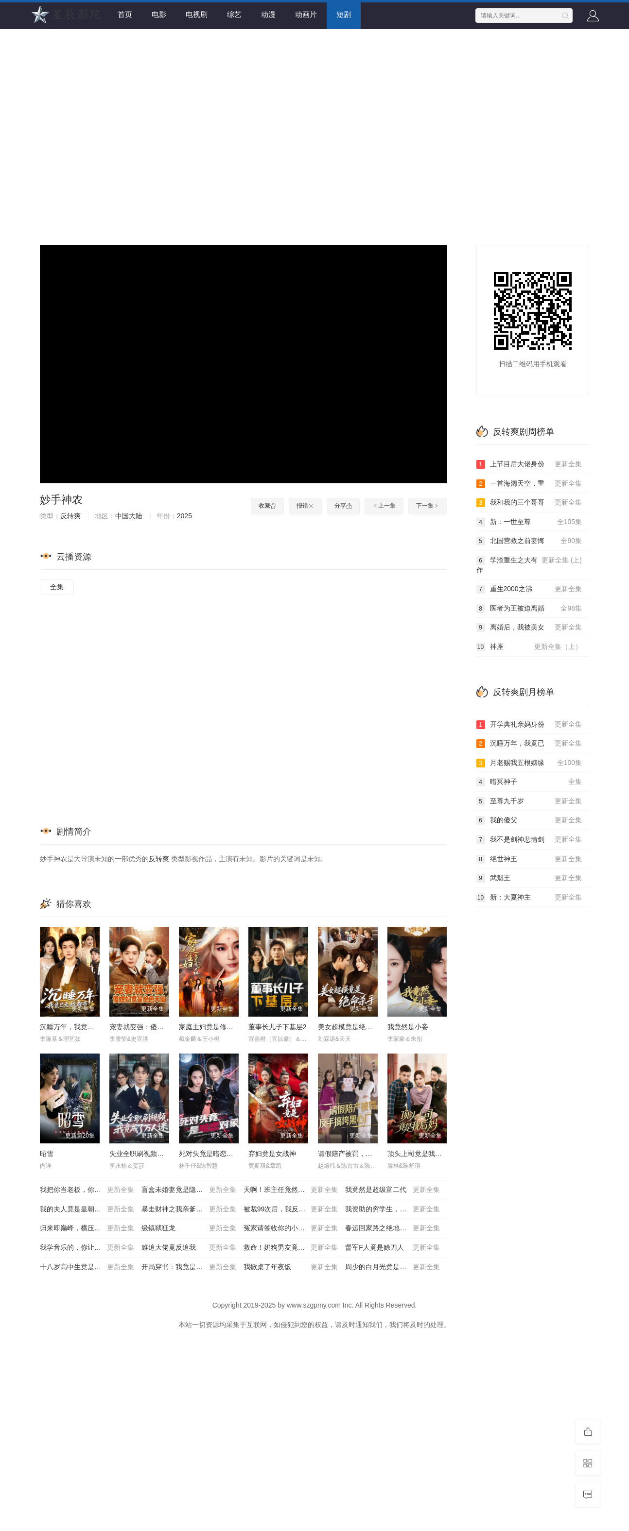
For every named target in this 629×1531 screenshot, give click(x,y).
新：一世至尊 (529, 522)
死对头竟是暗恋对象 (209, 1153)
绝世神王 (529, 859)
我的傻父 (529, 820)
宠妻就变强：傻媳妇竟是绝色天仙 (160, 1027)
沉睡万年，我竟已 (529, 743)
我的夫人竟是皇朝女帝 (87, 1209)
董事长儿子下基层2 (277, 1027)
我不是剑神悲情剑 (529, 840)
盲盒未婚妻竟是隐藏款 (188, 1190)
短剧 (343, 14)
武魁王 (529, 878)
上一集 (384, 505)
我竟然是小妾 (407, 1027)
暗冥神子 (529, 782)
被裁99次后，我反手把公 (291, 1209)
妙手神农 (61, 499)
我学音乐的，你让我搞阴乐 (87, 1248)
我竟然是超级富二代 (392, 1190)
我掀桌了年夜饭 (291, 1267)
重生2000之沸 (529, 589)
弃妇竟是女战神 (272, 1153)
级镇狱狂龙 (188, 1228)
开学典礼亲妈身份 (529, 725)
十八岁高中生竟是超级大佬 (87, 1267)
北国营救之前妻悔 (529, 541)
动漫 (268, 14)
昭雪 (46, 1153)
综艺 (234, 14)
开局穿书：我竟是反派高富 (188, 1267)
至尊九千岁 (529, 801)
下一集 (427, 505)
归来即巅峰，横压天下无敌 (87, 1228)
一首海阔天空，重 (529, 484)
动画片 (306, 14)
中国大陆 (128, 516)
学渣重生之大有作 (529, 565)
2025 (184, 516)
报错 (305, 505)
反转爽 (70, 516)
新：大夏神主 (529, 897)
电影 (159, 14)
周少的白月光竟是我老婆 (392, 1267)
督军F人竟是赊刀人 (392, 1248)
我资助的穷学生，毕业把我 (392, 1209)
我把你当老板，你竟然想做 (87, 1190)
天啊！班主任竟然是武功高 (291, 1190)
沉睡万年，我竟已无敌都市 (81, 1027)
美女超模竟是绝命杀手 (352, 1027)
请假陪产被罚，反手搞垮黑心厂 (365, 1153)
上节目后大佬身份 (529, 464)
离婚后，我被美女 (529, 627)
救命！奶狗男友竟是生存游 (291, 1248)
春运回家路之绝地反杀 (392, 1228)
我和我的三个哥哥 (529, 503)
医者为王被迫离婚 (529, 608)
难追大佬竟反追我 (188, 1248)
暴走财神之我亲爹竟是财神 (188, 1209)
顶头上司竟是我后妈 (418, 1153)
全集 (57, 587)
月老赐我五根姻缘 (529, 763)
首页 (125, 14)
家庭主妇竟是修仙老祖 (213, 1027)
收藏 (267, 505)
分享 (343, 505)
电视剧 (197, 14)
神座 (529, 647)
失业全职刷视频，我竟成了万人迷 (160, 1153)
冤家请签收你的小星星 (291, 1228)
